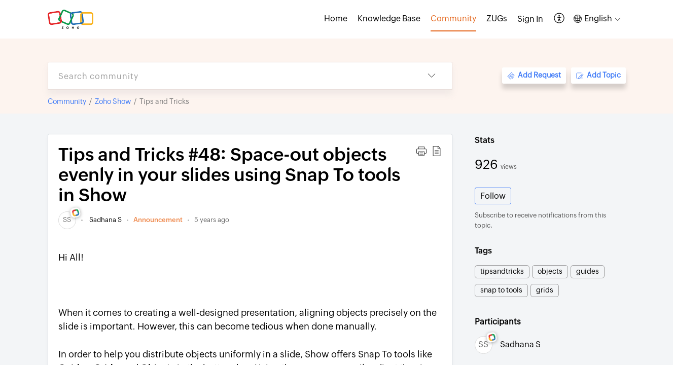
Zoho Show (113, 101)
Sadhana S (105, 220)
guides (587, 271)
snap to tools (501, 290)
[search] (229, 75)
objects (550, 271)
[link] (67, 220)
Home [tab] (335, 18)
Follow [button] (493, 196)
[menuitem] (530, 19)
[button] (559, 19)
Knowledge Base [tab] (389, 18)
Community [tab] (453, 18)
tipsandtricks (502, 271)
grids (544, 290)
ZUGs (496, 18)
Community (67, 101)
